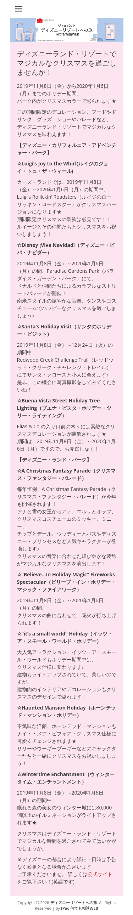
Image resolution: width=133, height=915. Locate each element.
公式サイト (100, 874)
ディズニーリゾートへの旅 (73, 902)
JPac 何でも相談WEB (79, 908)
